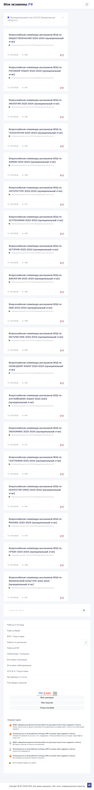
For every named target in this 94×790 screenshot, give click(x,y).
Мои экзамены (18, 4)
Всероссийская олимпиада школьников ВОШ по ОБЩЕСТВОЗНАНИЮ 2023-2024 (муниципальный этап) (36, 38)
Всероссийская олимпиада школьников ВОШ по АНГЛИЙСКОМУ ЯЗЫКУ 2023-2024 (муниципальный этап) (35, 399)
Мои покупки (47, 703)
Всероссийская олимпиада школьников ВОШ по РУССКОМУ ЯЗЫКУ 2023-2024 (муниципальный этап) (35, 71)
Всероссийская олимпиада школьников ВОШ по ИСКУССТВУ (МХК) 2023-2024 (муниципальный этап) (35, 490)
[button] (36, 19)
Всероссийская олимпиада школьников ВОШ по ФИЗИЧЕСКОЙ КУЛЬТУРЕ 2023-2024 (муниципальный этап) (35, 581)
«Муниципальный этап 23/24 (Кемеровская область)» (32, 45)
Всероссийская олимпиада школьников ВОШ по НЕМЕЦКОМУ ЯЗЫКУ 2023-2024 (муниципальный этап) (36, 366)
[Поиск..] (45, 610)
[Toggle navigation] (86, 4)
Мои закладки (47, 697)
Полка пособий (47, 708)
